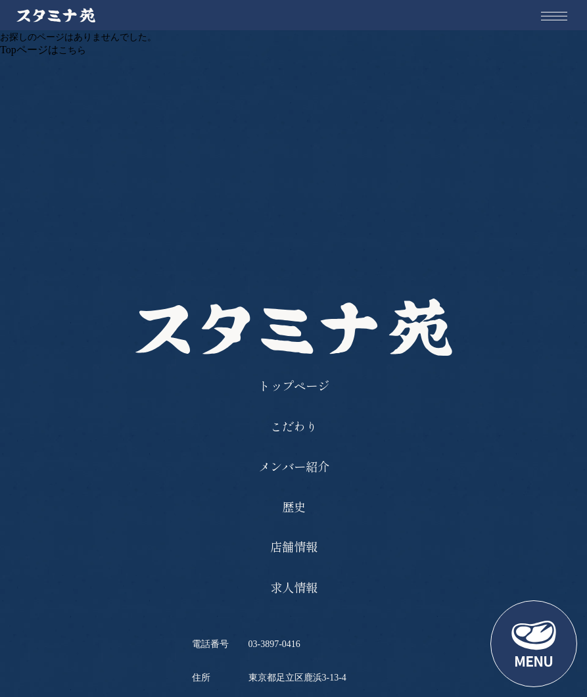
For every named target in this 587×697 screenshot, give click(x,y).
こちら (72, 50)
